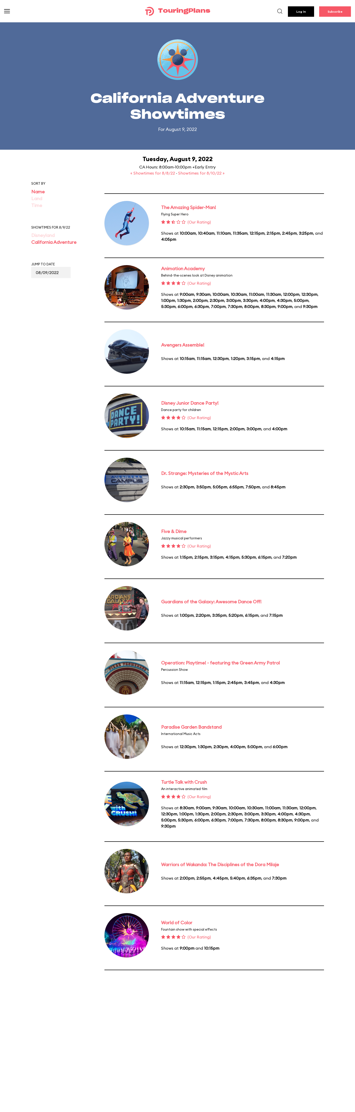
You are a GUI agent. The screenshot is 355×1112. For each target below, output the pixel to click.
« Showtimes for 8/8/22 (153, 173)
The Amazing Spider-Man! (188, 207)
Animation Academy (183, 268)
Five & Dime (174, 531)
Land (36, 198)
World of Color (176, 923)
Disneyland (43, 235)
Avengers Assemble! (182, 345)
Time (36, 205)
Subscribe (335, 11)
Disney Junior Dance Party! (190, 403)
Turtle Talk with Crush (184, 782)
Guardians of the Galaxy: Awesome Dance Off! (211, 602)
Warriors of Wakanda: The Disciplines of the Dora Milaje (220, 864)
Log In (301, 11)
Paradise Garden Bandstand (191, 727)
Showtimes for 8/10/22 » (201, 173)
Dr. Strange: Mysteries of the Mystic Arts (204, 473)
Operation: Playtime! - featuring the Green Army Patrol (220, 663)
